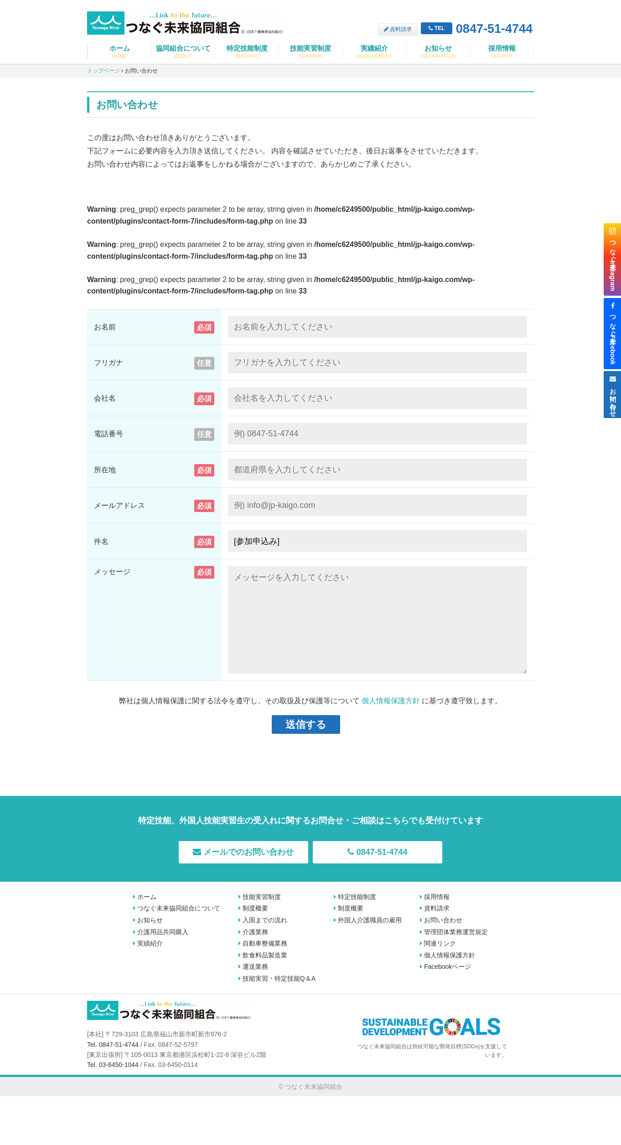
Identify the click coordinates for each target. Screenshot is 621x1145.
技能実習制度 (310, 51)
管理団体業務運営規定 (454, 932)
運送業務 (253, 966)
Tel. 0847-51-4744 (113, 1044)
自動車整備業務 (262, 943)
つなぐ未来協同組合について (176, 908)
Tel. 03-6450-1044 (113, 1064)
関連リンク (438, 943)
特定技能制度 (247, 51)
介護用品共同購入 (160, 932)
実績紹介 (374, 51)
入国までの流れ (262, 920)
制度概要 (253, 908)
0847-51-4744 (477, 29)
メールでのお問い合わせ (243, 852)
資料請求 (398, 29)
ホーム (119, 51)
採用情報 (501, 51)
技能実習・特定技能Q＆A (277, 978)
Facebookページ (445, 966)
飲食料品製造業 (262, 955)
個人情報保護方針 (391, 701)
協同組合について (183, 51)
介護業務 (253, 932)
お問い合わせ (441, 920)
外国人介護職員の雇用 (368, 920)
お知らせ (438, 51)
